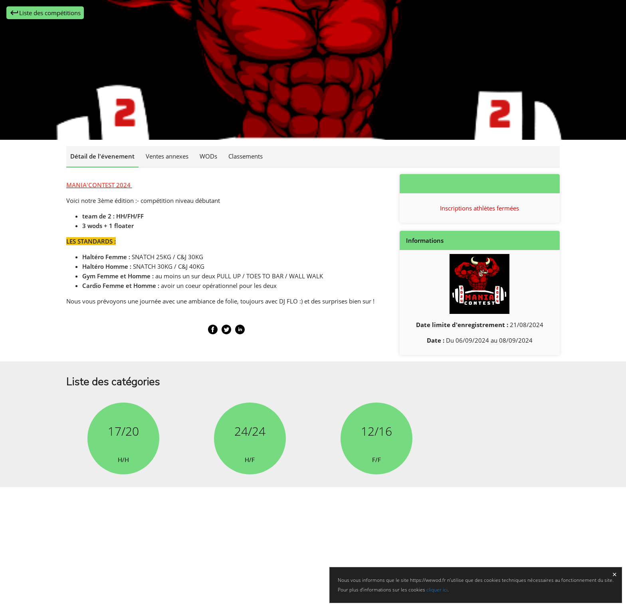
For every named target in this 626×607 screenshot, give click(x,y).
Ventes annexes (167, 156)
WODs (208, 156)
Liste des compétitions (45, 13)
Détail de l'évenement (102, 156)
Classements (245, 156)
